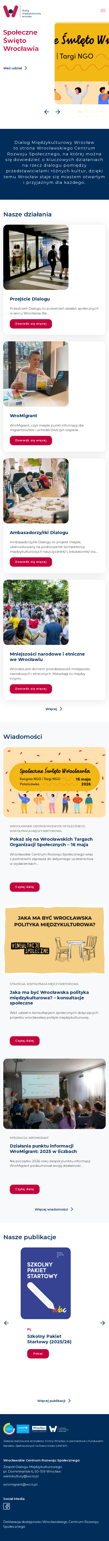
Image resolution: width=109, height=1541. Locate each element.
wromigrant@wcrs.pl (20, 1484)
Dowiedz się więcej (31, 323)
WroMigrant (39, 1137)
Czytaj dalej (24, 886)
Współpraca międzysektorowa (36, 831)
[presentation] (47, 112)
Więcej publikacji (51, 1401)
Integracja (18, 1137)
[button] (80, 116)
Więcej (51, 709)
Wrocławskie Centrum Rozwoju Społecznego (47, 826)
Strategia (17, 984)
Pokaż (38, 1353)
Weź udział (12, 68)
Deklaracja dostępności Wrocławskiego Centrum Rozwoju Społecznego (51, 1524)
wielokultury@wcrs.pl (21, 1476)
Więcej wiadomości (51, 1209)
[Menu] (103, 11)
